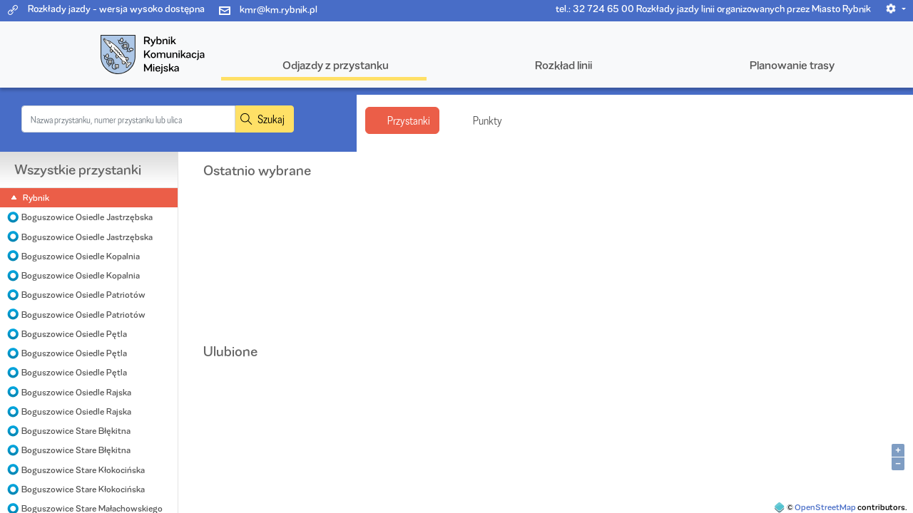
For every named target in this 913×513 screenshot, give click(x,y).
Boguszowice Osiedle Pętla (74, 333)
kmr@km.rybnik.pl (278, 9)
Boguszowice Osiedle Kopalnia (80, 256)
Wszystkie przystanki (77, 169)
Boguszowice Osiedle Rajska (76, 392)
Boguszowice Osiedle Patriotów (83, 294)
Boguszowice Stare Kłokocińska (83, 470)
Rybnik (36, 197)
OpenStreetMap (825, 507)
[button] (895, 8)
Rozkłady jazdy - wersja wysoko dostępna (116, 8)
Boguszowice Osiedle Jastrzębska (87, 217)
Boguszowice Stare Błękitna (76, 430)
